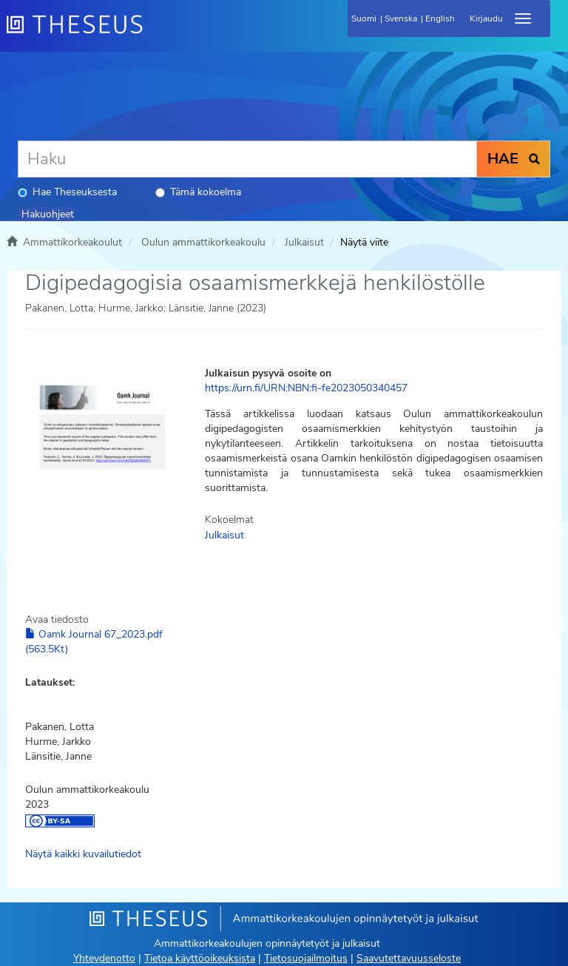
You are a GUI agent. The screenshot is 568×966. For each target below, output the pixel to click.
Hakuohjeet (47, 214)
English (440, 18)
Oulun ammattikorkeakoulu (203, 242)
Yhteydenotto (104, 958)
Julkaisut (304, 242)
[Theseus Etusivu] (154, 33)
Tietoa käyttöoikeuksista (199, 958)
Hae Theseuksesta (67, 192)
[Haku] (247, 159)
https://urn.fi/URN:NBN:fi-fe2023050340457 (306, 388)
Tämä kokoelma (198, 192)
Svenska (401, 18)
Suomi (363, 18)
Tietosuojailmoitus (306, 958)
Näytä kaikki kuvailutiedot (83, 854)
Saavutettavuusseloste (408, 958)
